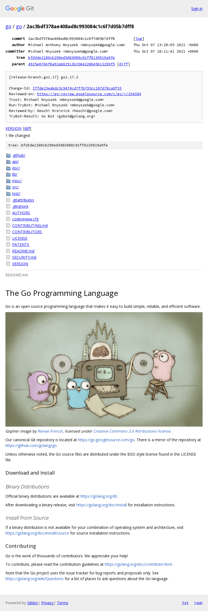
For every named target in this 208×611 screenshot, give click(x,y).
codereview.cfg (25, 219)
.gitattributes (23, 200)
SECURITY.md (24, 257)
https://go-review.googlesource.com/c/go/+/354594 (89, 94)
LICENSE (19, 238)
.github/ (18, 155)
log (138, 38)
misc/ (17, 180)
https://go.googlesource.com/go (106, 439)
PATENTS (20, 244)
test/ (16, 193)
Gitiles (32, 602)
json (198, 602)
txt (185, 602)
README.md (23, 251)
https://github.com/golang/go (31, 445)
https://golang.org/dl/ (98, 496)
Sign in (197, 8)
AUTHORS (21, 212)
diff (123, 64)
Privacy (47, 602)
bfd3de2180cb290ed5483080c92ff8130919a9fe (71, 57)
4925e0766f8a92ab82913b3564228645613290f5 (71, 64)
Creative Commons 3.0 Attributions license (131, 431)
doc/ (16, 168)
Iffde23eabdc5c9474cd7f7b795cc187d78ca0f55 (77, 88)
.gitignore (20, 206)
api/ (15, 161)
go (8, 26)
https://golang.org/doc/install (101, 504)
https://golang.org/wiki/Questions (34, 578)
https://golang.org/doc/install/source (37, 533)
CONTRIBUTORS (27, 231)
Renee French (50, 431)
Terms (62, 602)
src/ (15, 187)
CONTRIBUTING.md (30, 225)
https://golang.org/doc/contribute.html (138, 564)
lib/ (14, 174)
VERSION (13, 128)
